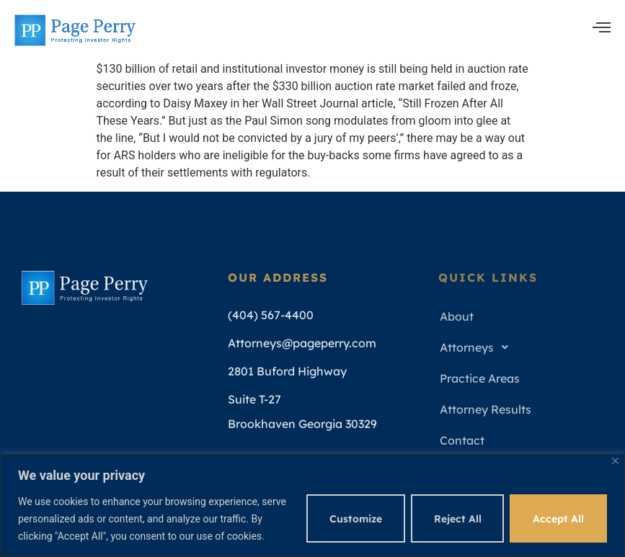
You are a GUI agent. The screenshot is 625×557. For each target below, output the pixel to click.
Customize (355, 518)
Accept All (558, 518)
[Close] (615, 461)
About (457, 316)
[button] (523, 347)
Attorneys (478, 347)
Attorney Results (485, 409)
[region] (312, 505)
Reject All (457, 518)
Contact (462, 440)
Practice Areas (480, 378)
